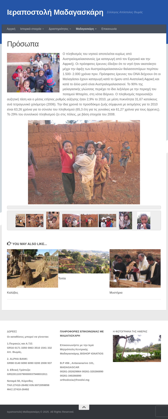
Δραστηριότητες (58, 28)
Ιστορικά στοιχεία (30, 28)
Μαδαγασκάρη (85, 28)
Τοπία (62, 278)
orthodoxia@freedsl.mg (74, 379)
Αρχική (11, 28)
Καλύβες (12, 292)
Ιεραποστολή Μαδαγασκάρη (55, 12)
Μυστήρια (116, 292)
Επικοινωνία (109, 28)
